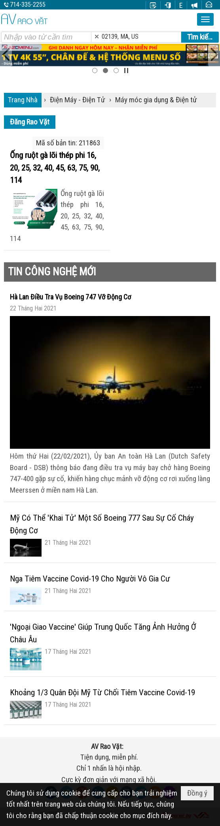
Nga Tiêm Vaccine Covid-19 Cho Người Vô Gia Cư (90, 578)
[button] (205, 19)
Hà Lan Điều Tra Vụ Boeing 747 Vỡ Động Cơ (70, 297)
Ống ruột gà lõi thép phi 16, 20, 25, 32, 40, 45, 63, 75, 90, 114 (55, 168)
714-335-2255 (28, 4)
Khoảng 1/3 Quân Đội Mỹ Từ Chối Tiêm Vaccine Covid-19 (102, 692)
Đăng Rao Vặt (29, 121)
